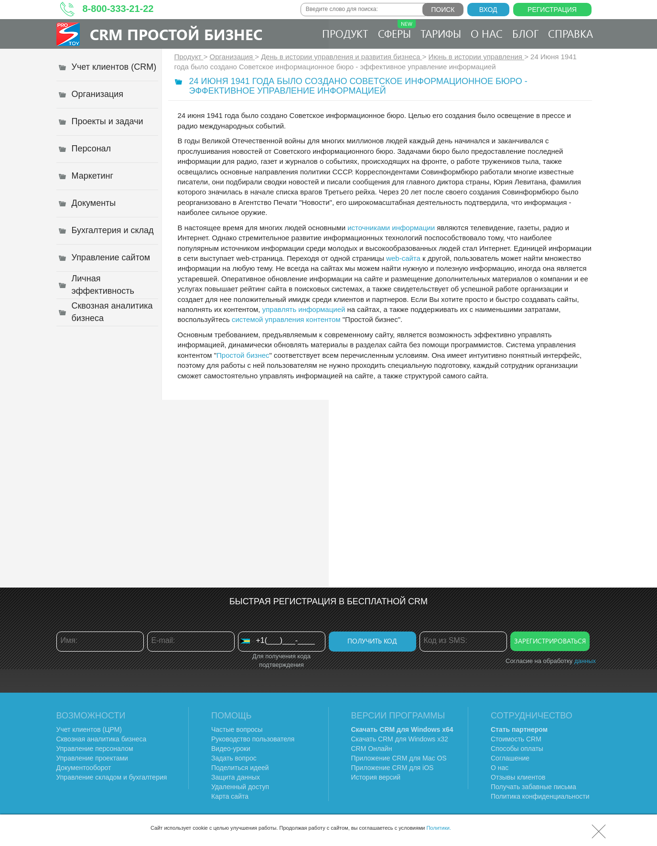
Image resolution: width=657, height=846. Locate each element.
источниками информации (391, 228)
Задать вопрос (234, 758)
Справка (570, 33)
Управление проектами (92, 758)
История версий (376, 777)
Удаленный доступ (240, 787)
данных (585, 660)
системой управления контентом (286, 319)
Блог (525, 33)
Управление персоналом (94, 748)
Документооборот (83, 767)
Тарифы (440, 33)
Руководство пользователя (252, 739)
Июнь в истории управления (477, 57)
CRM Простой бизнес (176, 34)
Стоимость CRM (516, 739)
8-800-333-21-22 (118, 8)
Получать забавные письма (533, 787)
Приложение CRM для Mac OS (399, 758)
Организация (232, 57)
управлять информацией (303, 309)
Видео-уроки (230, 748)
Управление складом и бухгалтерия (111, 777)
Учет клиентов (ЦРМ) (89, 729)
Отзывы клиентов (518, 777)
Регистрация (552, 9)
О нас (487, 33)
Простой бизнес (242, 355)
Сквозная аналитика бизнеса (101, 739)
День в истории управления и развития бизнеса (341, 57)
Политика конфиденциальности (540, 796)
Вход (488, 9)
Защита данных (235, 777)
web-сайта (403, 258)
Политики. (438, 828)
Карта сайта (229, 796)
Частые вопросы (237, 729)
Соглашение (510, 758)
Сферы (397, 30)
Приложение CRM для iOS (392, 767)
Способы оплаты (517, 748)
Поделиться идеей (240, 767)
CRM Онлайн (371, 748)
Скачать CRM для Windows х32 (399, 739)
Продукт (345, 33)
